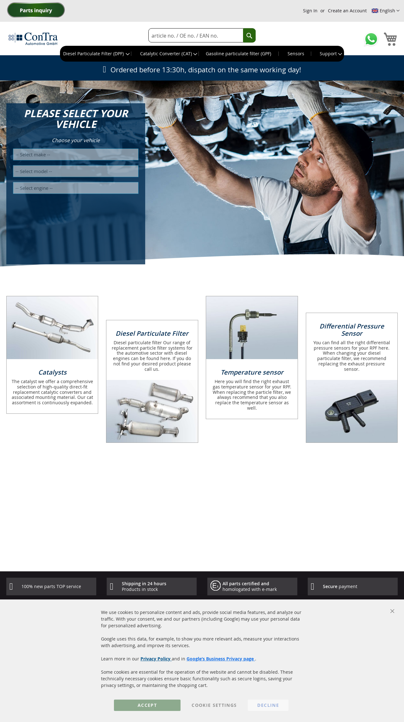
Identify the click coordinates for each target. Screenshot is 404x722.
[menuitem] (96, 54)
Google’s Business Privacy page (221, 659)
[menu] (202, 54)
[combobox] (202, 35)
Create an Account (347, 11)
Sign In (310, 11)
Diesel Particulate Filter (152, 333)
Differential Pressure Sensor (351, 330)
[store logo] (33, 38)
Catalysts (52, 372)
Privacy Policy (156, 659)
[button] (385, 10)
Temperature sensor (252, 372)
